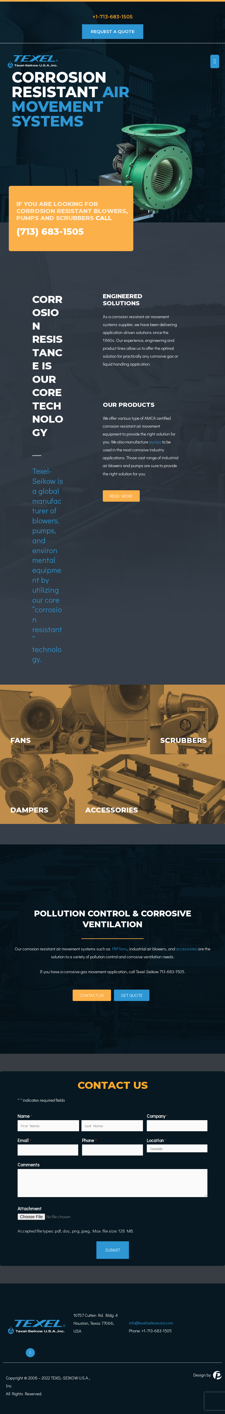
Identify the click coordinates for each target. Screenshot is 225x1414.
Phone (89, 1139)
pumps (154, 442)
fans (21, 740)
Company (157, 1116)
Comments (29, 1163)
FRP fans (119, 949)
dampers (32, 810)
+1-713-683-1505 (113, 15)
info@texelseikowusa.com (151, 1321)
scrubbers (186, 740)
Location (156, 1139)
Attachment (30, 1207)
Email (24, 1139)
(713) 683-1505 (53, 231)
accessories (115, 810)
